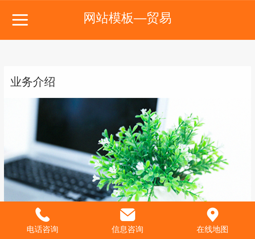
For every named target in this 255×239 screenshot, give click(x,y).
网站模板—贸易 (127, 18)
